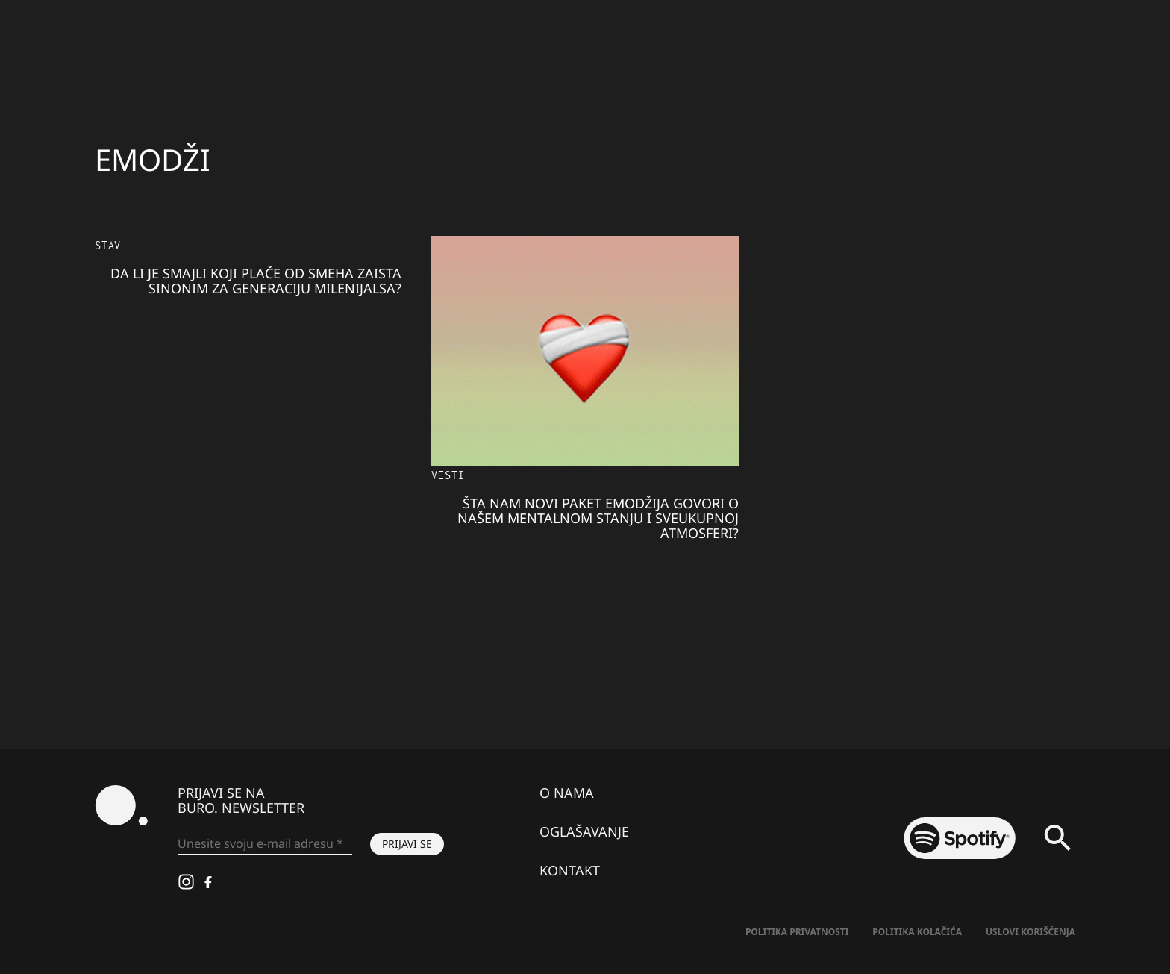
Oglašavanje (584, 831)
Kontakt (569, 870)
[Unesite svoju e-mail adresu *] (265, 844)
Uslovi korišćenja (1030, 931)
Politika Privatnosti (796, 931)
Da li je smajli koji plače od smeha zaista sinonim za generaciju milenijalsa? (255, 280)
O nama (566, 793)
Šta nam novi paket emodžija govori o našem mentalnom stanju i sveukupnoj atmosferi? (598, 518)
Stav (108, 245)
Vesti (447, 475)
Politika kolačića (917, 931)
